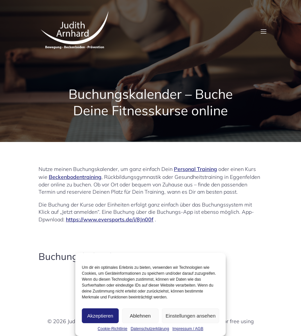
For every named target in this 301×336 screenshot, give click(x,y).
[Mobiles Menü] (263, 31)
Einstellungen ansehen (191, 316)
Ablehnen (140, 316)
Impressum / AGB (187, 328)
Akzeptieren (100, 316)
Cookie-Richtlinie (112, 328)
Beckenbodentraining (75, 177)
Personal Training (195, 169)
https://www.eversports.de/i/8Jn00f (109, 219)
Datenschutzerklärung (150, 328)
